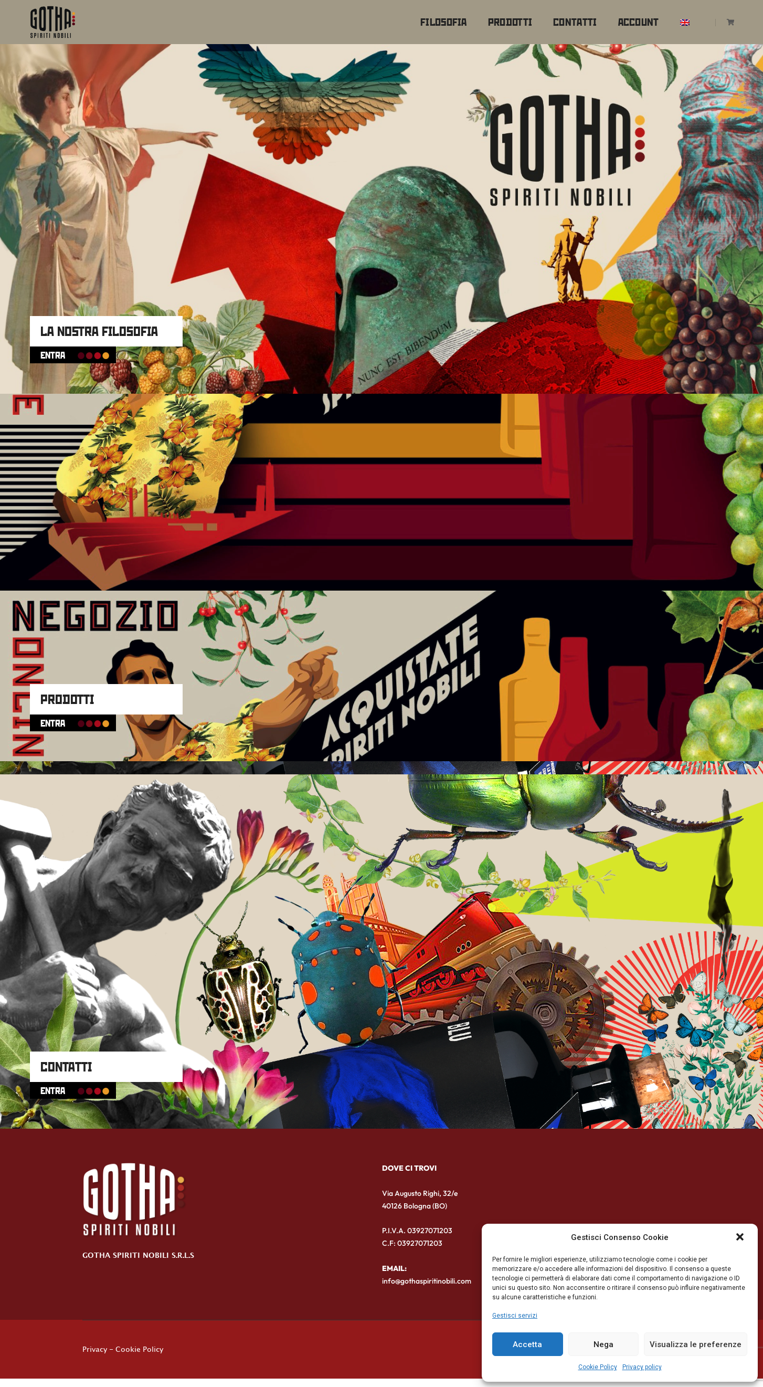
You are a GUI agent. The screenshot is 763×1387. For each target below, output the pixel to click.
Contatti (565, 18)
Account (628, 18)
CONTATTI (75, 1060)
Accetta (527, 1344)
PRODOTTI (76, 692)
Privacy (94, 1355)
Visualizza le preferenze (695, 1344)
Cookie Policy (597, 1367)
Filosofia (433, 18)
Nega (603, 1344)
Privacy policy (642, 1367)
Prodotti (500, 18)
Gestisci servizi (514, 1315)
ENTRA (81, 348)
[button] (741, 1237)
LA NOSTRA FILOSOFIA (110, 325)
